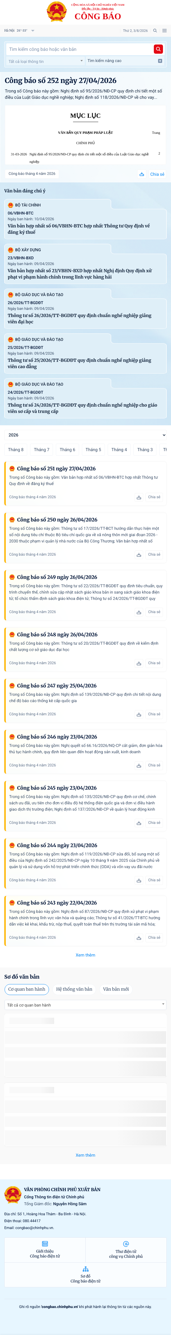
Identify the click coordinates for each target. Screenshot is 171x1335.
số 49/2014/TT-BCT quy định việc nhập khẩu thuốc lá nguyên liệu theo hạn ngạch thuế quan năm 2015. (83, 1037)
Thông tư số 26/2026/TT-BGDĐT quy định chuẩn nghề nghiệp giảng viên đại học (80, 319)
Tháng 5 (93, 449)
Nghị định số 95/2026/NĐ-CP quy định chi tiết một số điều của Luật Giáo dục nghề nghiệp (89, 158)
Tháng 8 (15, 449)
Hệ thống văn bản (74, 989)
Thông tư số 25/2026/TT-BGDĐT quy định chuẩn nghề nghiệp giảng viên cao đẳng (79, 364)
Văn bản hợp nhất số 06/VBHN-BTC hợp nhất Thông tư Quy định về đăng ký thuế (79, 229)
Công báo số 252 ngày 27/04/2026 (61, 80)
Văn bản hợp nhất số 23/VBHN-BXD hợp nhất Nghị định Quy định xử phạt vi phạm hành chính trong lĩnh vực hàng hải (80, 274)
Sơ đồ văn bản (22, 976)
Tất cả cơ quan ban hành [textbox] (29, 1005)
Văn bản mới (116, 989)
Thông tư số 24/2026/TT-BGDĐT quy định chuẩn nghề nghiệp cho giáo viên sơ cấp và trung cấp (82, 408)
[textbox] (45, 62)
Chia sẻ (157, 174)
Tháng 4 (119, 449)
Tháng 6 (67, 449)
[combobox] (45, 61)
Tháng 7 (41, 449)
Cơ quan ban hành (26, 989)
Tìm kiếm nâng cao (125, 61)
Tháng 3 (145, 449)
